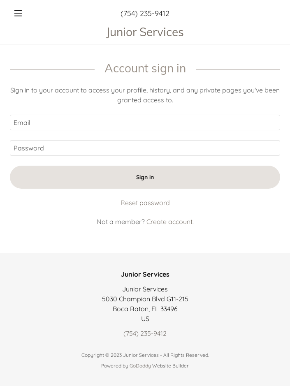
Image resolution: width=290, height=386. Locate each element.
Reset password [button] (145, 203)
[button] (30, 13)
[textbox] (145, 122)
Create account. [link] (170, 221)
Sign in (145, 177)
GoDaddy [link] (140, 366)
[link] (145, 32)
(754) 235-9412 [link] (145, 13)
